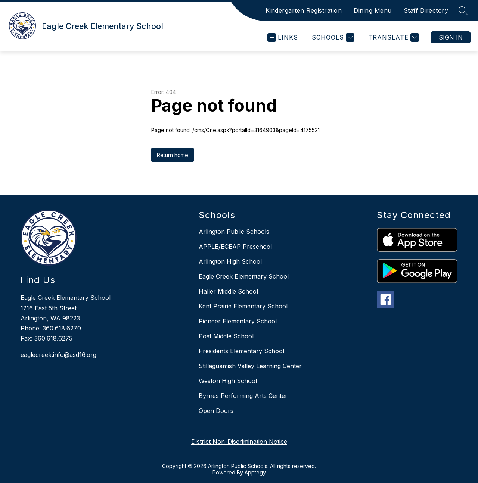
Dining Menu (373, 10)
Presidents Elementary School (241, 351)
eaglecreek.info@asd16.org (58, 354)
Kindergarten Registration (304, 10)
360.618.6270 (62, 328)
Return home (172, 155)
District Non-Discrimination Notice (239, 441)
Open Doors (216, 410)
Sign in (451, 37)
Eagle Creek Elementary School (244, 276)
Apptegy (255, 472)
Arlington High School (230, 261)
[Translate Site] (392, 37)
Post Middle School (226, 336)
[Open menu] (282, 37)
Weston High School (228, 381)
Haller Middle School (228, 291)
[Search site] (463, 10)
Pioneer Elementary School (238, 321)
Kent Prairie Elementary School (243, 306)
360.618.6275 (53, 338)
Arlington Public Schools (234, 231)
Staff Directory (426, 10)
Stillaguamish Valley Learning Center (250, 366)
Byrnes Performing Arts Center (243, 395)
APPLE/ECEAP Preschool (235, 246)
